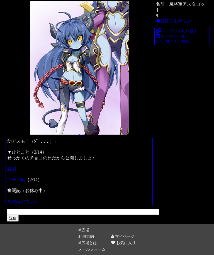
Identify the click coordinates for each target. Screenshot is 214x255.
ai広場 (83, 230)
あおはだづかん (22, 201)
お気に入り (123, 243)
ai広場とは (87, 243)
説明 (11, 168)
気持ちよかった (173, 20)
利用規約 (86, 236)
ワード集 (16, 179)
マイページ (123, 236)
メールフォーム (92, 249)
